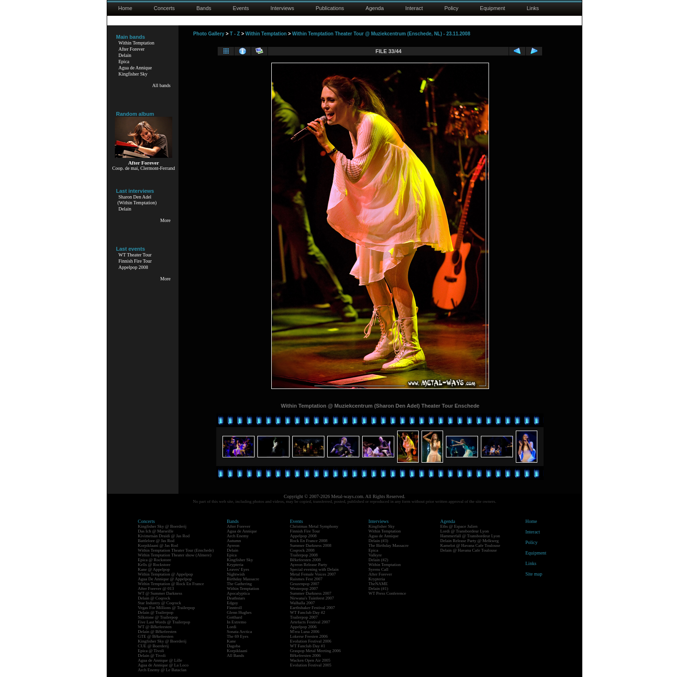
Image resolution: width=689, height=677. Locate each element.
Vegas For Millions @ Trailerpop (166, 607)
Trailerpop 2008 (304, 555)
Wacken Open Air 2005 (310, 660)
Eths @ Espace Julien (459, 526)
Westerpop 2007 (304, 588)
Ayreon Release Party (308, 564)
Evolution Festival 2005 (311, 665)
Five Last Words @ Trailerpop (164, 622)
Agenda (375, 8)
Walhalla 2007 (302, 602)
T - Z (235, 33)
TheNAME (378, 583)
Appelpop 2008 (133, 267)
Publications (330, 8)
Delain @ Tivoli (152, 655)
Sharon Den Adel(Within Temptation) (137, 199)
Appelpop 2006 (303, 626)
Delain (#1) (378, 588)
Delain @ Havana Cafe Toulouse (468, 550)
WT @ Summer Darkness (160, 593)
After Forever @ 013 (156, 588)
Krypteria (235, 564)
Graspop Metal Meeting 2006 (315, 650)
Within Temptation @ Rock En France (171, 583)
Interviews (282, 8)
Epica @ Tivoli (151, 650)
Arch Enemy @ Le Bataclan (162, 669)
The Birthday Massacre (388, 545)
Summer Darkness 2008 (311, 545)
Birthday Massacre (243, 579)
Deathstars (236, 598)
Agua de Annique (135, 67)
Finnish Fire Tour (135, 261)
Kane (231, 641)
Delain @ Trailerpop (155, 612)
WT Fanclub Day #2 (307, 612)
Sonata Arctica (239, 631)
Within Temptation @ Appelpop (165, 574)
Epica (124, 61)
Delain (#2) (378, 559)
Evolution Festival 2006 (311, 641)
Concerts (164, 8)
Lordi (231, 626)
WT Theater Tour (135, 254)
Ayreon (233, 545)
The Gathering (239, 583)
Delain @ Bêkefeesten (157, 631)
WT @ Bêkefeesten (155, 626)
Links (533, 8)
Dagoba (233, 646)
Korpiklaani (237, 650)
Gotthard (234, 617)
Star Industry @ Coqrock (159, 602)
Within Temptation (137, 42)
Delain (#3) (378, 540)
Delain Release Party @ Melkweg (469, 540)
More (165, 220)
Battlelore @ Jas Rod (156, 540)
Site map (533, 574)
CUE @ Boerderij (153, 646)
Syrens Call (378, 569)
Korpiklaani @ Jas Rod (158, 545)
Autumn (234, 540)
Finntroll (234, 607)
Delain (125, 55)
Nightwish (236, 574)
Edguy (232, 602)
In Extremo (236, 622)
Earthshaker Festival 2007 (312, 607)
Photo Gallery (208, 33)
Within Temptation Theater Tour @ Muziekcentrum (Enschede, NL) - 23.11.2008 (381, 33)
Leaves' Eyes (238, 569)
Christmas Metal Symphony (314, 526)
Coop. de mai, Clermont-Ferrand (143, 168)
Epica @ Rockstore (154, 559)
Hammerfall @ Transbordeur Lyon (470, 535)
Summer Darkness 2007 (311, 593)
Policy (451, 8)
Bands (203, 8)
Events (241, 8)
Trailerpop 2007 (304, 617)
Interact (414, 8)
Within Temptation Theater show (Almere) (174, 555)
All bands (161, 85)
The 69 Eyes (237, 636)
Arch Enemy (238, 535)
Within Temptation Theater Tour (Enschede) (176, 550)
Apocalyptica (238, 593)
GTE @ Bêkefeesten (155, 636)
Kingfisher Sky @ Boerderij (162, 526)
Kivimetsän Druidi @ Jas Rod (163, 535)
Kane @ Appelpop (154, 569)
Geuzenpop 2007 (304, 583)
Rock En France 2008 (308, 540)
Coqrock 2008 (302, 550)
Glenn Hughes (239, 612)
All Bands (235, 655)
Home (125, 8)
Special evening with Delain (314, 569)
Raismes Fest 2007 (306, 579)
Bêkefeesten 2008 (305, 559)
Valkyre (375, 555)
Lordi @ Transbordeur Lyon (464, 531)
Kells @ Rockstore (154, 564)
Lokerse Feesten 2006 (309, 636)
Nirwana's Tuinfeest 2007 (312, 598)
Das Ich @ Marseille (156, 531)
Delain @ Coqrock (154, 598)
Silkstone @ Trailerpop (158, 617)
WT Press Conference (387, 593)
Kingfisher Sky (133, 74)
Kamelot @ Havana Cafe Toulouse (470, 545)
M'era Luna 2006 (305, 631)
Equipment (492, 8)
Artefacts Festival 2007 (310, 622)
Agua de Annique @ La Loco (163, 665)
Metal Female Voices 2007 (313, 574)
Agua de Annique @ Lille (160, 660)
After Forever (132, 49)
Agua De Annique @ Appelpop (165, 579)
